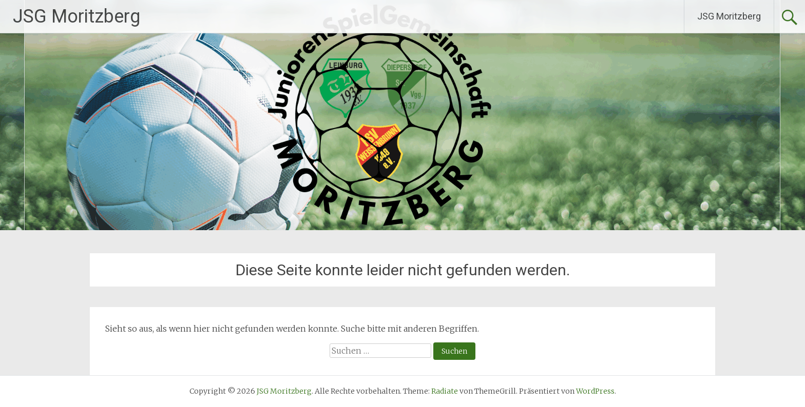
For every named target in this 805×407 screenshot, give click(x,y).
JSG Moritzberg (76, 16)
